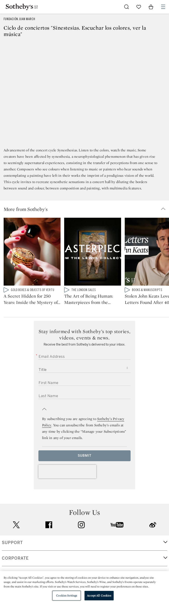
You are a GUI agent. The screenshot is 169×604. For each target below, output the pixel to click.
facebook (48, 524)
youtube (117, 525)
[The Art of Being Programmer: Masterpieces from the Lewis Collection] (92, 252)
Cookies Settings (66, 595)
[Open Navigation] (163, 6)
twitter (16, 524)
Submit (85, 456)
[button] (86, 209)
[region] (84, 587)
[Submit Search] (126, 7)
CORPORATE (15, 558)
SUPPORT (12, 542)
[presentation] (67, 471)
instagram (81, 524)
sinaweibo (152, 525)
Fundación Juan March (19, 19)
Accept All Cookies (99, 595)
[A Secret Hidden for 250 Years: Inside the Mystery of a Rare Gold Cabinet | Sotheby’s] (32, 252)
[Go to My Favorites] (138, 6)
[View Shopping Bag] (151, 6)
